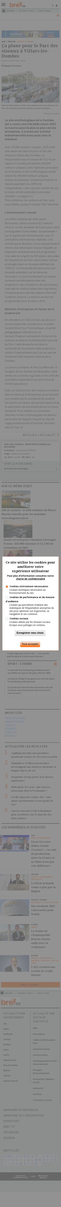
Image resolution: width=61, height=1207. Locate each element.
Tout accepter (30, 644)
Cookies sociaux (19, 618)
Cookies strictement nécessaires (29, 586)
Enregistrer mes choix (30, 633)
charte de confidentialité (30, 578)
